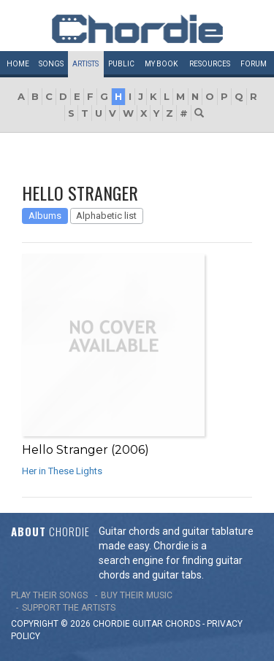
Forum (253, 64)
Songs (51, 64)
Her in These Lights (62, 470)
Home (18, 64)
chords (182, 624)
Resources (209, 64)
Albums (44, 215)
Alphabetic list (106, 215)
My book (161, 64)
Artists (85, 64)
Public (121, 64)
